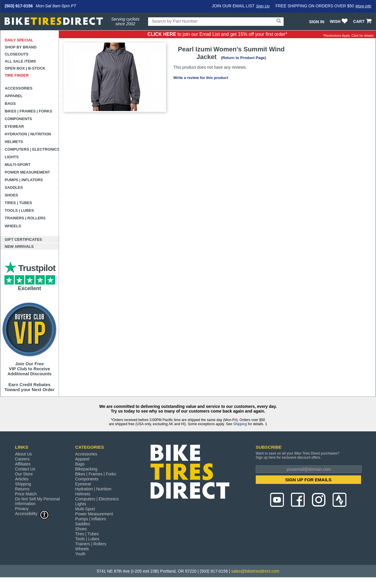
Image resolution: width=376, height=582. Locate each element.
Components (18, 119)
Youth (80, 553)
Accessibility (32, 513)
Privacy (21, 508)
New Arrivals (19, 246)
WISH (339, 21)
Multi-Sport (18, 164)
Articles (21, 479)
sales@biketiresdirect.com (255, 571)
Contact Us (25, 469)
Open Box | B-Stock (25, 68)
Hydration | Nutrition (28, 134)
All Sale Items (20, 61)
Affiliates (23, 464)
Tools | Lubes (19, 210)
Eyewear (14, 126)
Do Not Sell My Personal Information (37, 501)
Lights (12, 157)
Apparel (14, 96)
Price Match (26, 494)
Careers (22, 459)
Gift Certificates (23, 239)
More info (363, 6)
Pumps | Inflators (24, 180)
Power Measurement (27, 172)
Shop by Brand (21, 47)
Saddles (14, 187)
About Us (23, 454)
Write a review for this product (200, 77)
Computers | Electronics (32, 149)
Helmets (14, 141)
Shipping (240, 424)
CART (363, 21)
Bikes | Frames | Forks (28, 111)
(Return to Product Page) (243, 57)
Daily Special (19, 40)
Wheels (13, 226)
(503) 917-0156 (19, 6)
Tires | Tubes (18, 203)
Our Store (24, 474)
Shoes (11, 195)
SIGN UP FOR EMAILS (308, 479)
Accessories (19, 88)
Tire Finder (17, 75)
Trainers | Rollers (25, 218)
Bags (10, 103)
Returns (22, 489)
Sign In (316, 21)
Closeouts (16, 54)
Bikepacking (86, 469)
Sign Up (263, 6)
